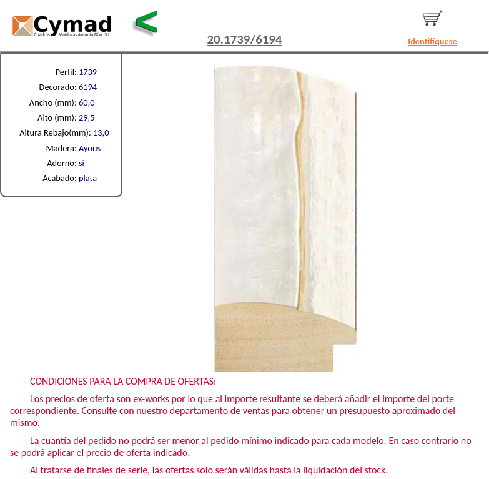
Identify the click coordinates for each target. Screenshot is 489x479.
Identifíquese (432, 41)
